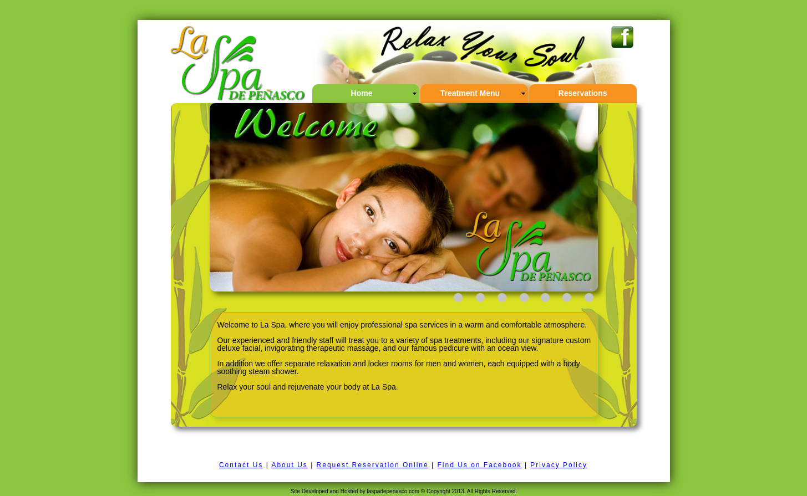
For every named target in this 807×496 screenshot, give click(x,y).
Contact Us (241, 465)
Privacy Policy (558, 465)
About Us (289, 465)
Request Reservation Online (373, 465)
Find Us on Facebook (479, 465)
